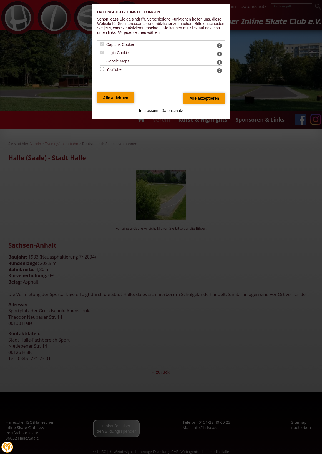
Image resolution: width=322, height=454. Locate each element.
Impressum (148, 110)
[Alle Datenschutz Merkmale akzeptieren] (204, 98)
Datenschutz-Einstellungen (128, 12)
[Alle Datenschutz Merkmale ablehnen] (115, 97)
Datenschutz (172, 110)
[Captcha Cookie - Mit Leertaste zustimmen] (102, 44)
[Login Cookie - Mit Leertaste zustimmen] (102, 52)
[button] (7, 447)
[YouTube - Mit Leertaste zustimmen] (102, 69)
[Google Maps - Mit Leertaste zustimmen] (102, 60)
